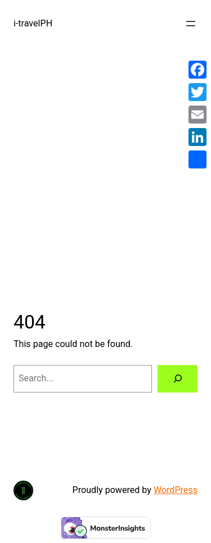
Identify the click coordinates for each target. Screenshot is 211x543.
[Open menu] (190, 23)
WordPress (175, 490)
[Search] (177, 379)
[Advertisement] (105, 165)
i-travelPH (33, 23)
